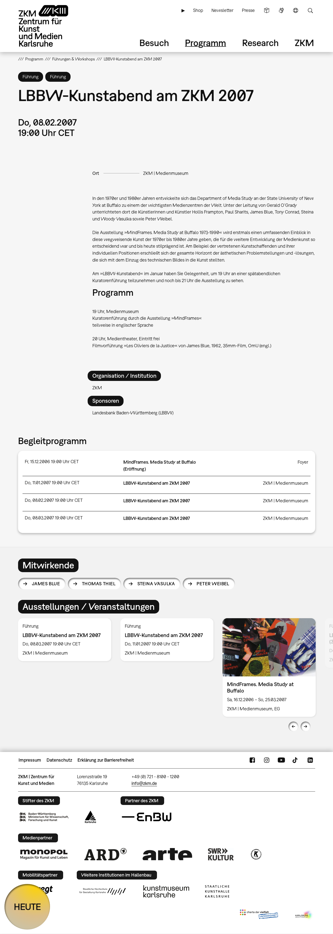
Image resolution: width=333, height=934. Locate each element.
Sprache (296, 10)
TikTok (296, 760)
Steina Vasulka (156, 583)
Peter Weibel (213, 583)
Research (260, 42)
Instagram (267, 760)
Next (305, 726)
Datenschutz (59, 760)
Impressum (30, 760)
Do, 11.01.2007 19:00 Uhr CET (52, 482)
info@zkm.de (144, 783)
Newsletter (222, 10)
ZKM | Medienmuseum (165, 173)
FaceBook (252, 760)
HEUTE (27, 906)
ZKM (304, 42)
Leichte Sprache (267, 10)
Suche (310, 10)
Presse (248, 10)
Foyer (303, 462)
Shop (198, 10)
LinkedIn (310, 760)
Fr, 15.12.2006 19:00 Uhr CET (52, 461)
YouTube (281, 760)
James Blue (46, 583)
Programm (205, 42)
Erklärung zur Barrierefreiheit (105, 760)
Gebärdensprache (281, 10)
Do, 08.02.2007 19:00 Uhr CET (54, 500)
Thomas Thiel (99, 583)
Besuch (154, 42)
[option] (64, 639)
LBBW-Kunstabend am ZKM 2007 (156, 483)
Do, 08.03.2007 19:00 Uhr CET (54, 517)
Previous (293, 726)
